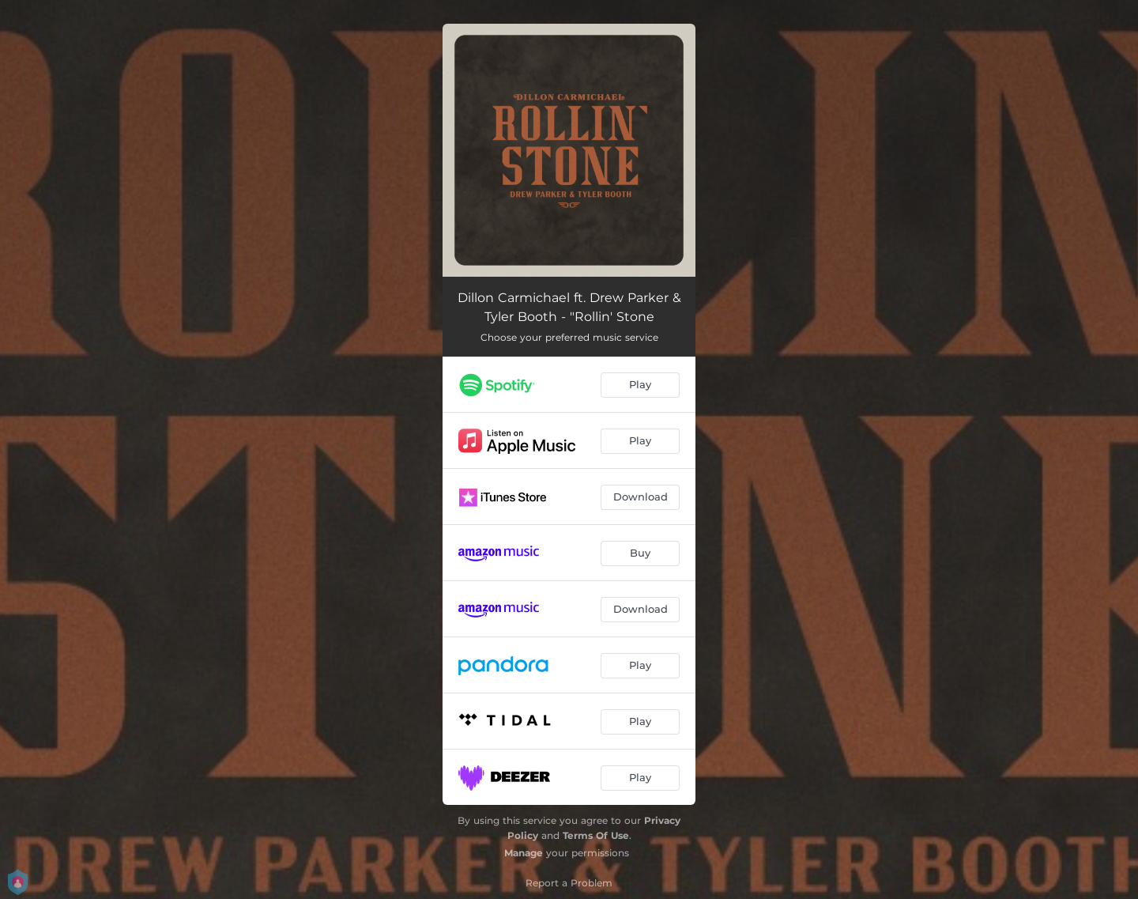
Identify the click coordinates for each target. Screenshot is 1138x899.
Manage (523, 853)
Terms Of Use (596, 835)
